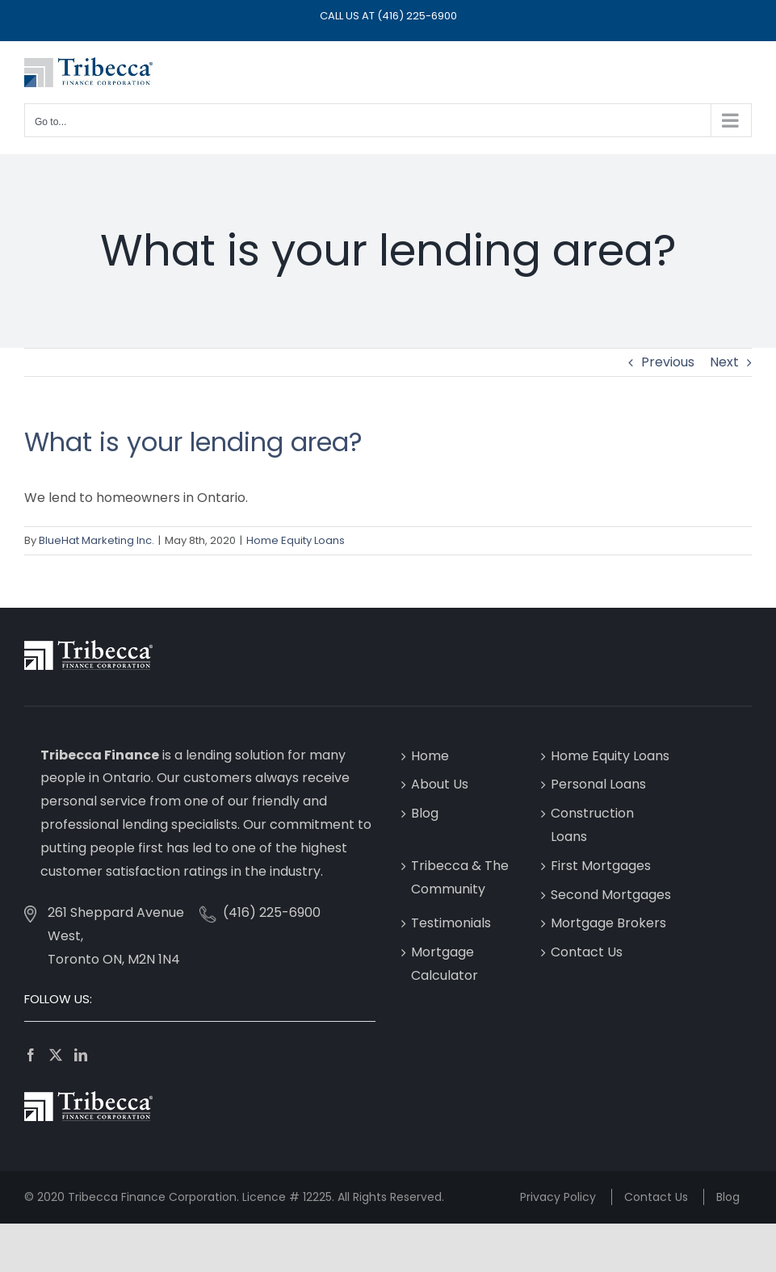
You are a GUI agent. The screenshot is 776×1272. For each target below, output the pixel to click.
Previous (667, 362)
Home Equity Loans (295, 540)
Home (430, 756)
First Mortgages (601, 865)
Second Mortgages (611, 894)
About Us (439, 784)
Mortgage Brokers (608, 923)
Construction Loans (592, 825)
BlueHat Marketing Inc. (96, 540)
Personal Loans (598, 784)
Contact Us (587, 952)
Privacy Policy (558, 1197)
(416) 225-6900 (417, 15)
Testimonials (451, 923)
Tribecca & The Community (460, 877)
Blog (424, 813)
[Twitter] (55, 1054)
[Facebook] (30, 1054)
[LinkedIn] (80, 1054)
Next (724, 362)
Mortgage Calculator (444, 964)
